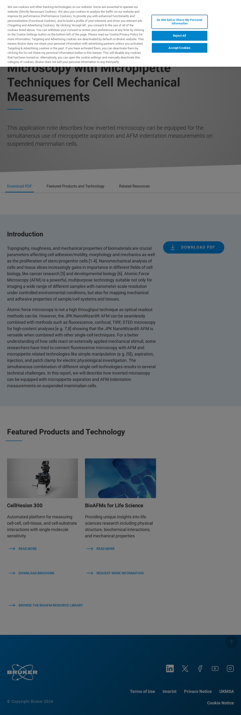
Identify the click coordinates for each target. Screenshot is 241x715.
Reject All (179, 35)
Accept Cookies (179, 48)
